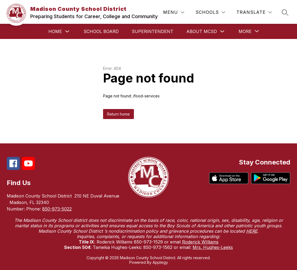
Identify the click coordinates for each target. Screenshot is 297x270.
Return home (118, 114)
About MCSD (201, 31)
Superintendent (152, 31)
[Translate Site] (254, 12)
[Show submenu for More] (245, 31)
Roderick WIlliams (200, 242)
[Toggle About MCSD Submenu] (222, 31)
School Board (101, 31)
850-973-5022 (57, 209)
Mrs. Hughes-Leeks (213, 247)
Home (55, 31)
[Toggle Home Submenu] (67, 31)
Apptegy (160, 262)
